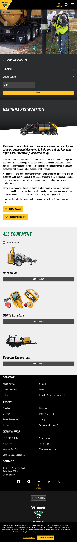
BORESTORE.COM (11, 438)
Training (6, 425)
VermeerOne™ (45, 438)
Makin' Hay (7, 443)
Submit (39, 93)
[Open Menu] (72, 4)
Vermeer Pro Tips (10, 449)
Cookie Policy (6, 530)
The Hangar (44, 443)
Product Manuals (46, 413)
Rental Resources (10, 419)
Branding (6, 408)
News (41, 389)
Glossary (6, 413)
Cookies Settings (29, 538)
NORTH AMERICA (38, 498)
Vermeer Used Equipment (14, 455)
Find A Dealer (59, 4)
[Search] (66, 4)
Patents (6, 395)
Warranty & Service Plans (50, 425)
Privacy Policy (62, 528)
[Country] (38, 76)
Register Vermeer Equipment (52, 395)
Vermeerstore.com (47, 449)
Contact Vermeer (10, 389)
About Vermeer (9, 384)
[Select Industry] (38, 68)
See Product (38, 279)
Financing (43, 408)
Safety (42, 419)
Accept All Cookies (46, 538)
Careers (42, 384)
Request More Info (15, 217)
